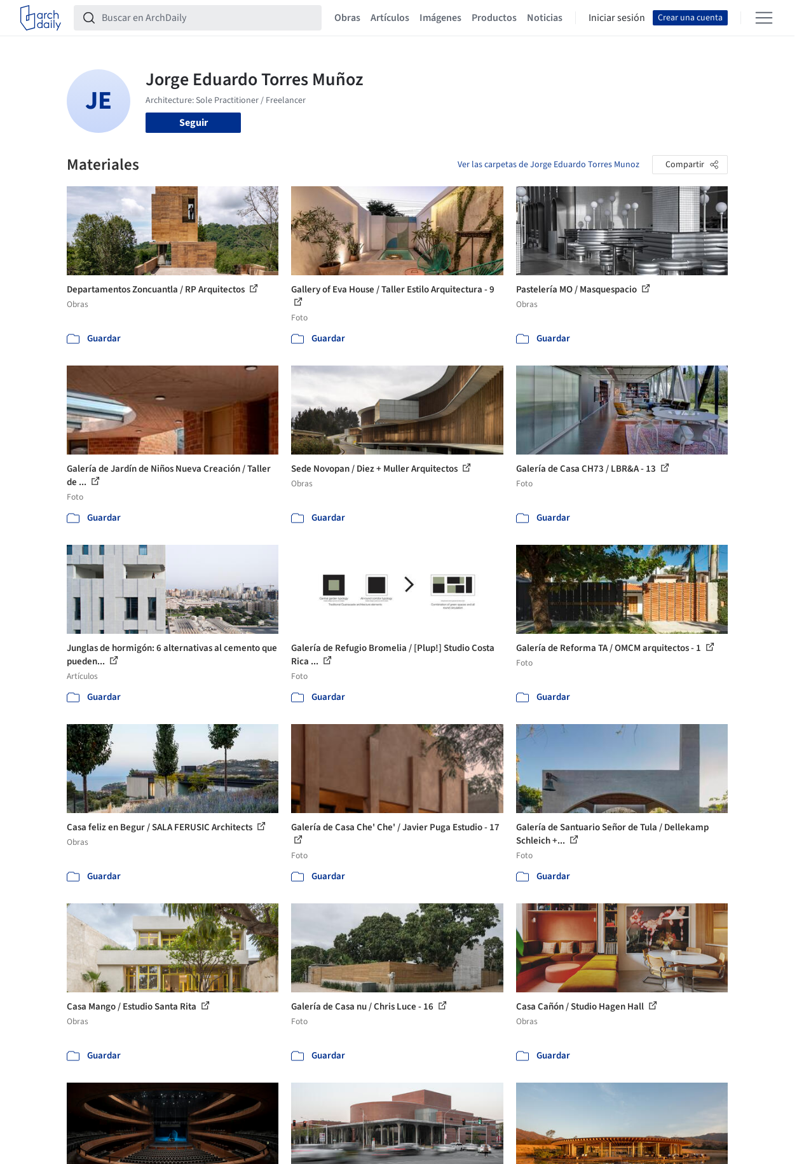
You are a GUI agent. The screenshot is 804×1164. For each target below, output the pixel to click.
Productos (494, 18)
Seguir (193, 123)
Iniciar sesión (617, 18)
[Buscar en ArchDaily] (208, 17)
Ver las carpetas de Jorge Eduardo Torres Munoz (548, 164)
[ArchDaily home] (40, 18)
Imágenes (440, 18)
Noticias (544, 18)
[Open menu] (764, 18)
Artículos (390, 18)
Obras (347, 18)
